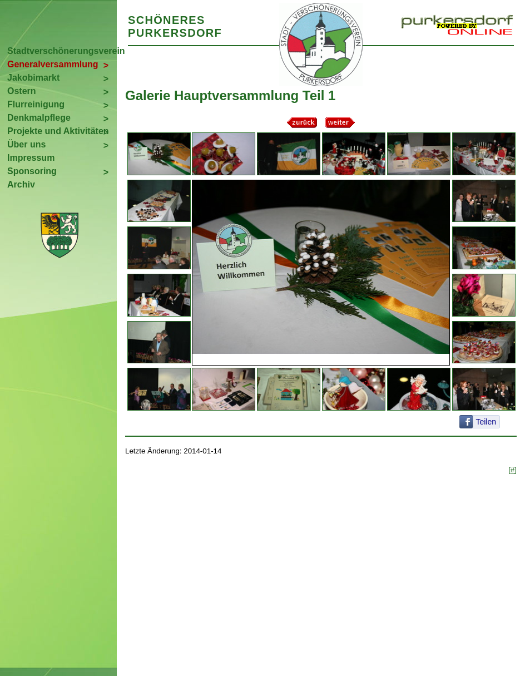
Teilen (486, 421)
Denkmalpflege (39, 117)
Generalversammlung (52, 64)
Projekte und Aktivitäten (58, 131)
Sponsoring (32, 171)
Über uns (26, 144)
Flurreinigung (36, 104)
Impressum (31, 157)
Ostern (21, 91)
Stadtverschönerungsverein (62, 51)
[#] (512, 470)
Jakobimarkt (33, 77)
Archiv (21, 184)
